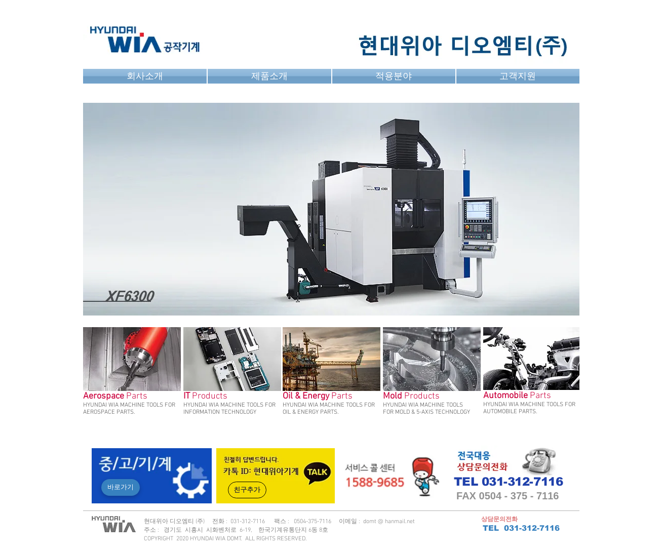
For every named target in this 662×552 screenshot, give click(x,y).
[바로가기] (120, 487)
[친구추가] (247, 490)
